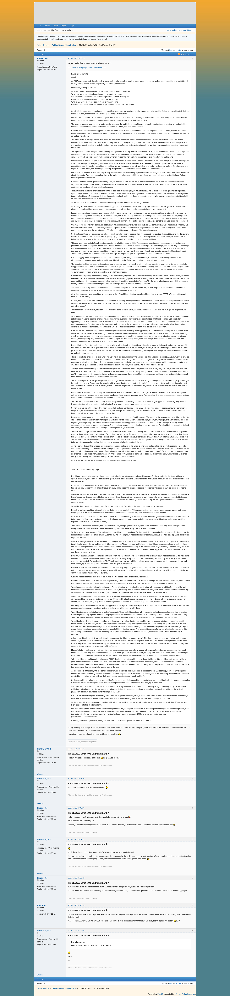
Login (72, 26)
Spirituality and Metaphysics (64, 45)
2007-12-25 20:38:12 (76, 749)
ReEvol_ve (42, 58)
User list (47, 26)
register (178, 50)
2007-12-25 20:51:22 (76, 839)
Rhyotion (41, 905)
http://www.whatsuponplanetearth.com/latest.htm (87, 67)
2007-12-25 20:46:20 (76, 808)
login (171, 50)
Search (55, 26)
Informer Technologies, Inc (185, 994)
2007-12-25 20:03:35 (76, 58)
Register (64, 26)
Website (40, 774)
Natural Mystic (44, 749)
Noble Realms (43, 45)
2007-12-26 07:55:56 (76, 931)
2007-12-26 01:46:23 (76, 905)
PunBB (160, 994)
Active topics (171, 30)
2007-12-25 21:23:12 (76, 878)
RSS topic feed (187, 54)
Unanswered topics (185, 30)
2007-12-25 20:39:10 (76, 778)
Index (39, 26)
